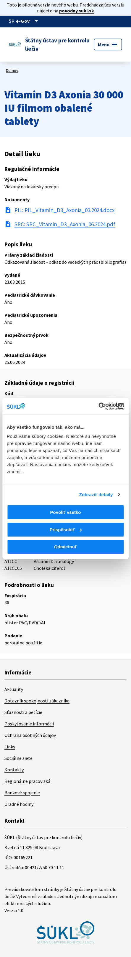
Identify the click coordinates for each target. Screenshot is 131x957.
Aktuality (13, 689)
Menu (108, 44)
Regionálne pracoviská (27, 781)
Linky (9, 747)
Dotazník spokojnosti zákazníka (36, 701)
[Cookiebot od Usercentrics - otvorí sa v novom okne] (98, 406)
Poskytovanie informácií (29, 724)
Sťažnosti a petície (23, 712)
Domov (12, 70)
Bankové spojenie (22, 793)
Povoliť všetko (65, 512)
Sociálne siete (18, 758)
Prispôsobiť (66, 529)
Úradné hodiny (18, 804)
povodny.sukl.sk (76, 11)
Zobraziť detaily (96, 494)
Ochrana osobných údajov (30, 735)
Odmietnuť (65, 546)
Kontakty (14, 770)
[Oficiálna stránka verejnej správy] (28, 20)
